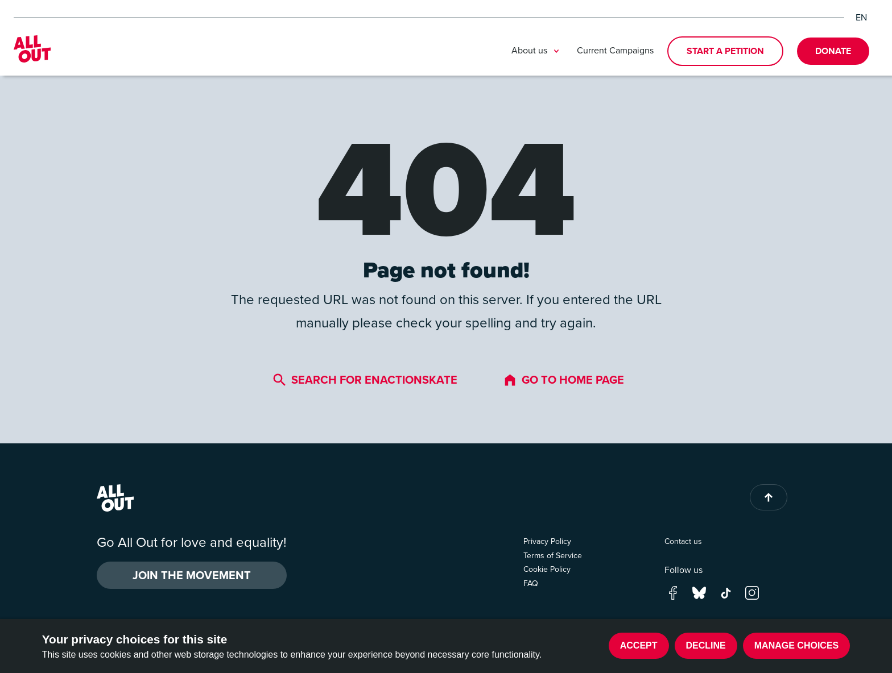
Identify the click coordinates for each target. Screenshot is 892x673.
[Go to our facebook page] (673, 591)
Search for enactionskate (364, 379)
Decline (706, 645)
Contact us (683, 541)
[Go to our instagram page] (752, 591)
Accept (639, 645)
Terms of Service (552, 556)
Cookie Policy (547, 569)
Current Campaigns (615, 50)
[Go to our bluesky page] (699, 591)
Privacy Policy (547, 541)
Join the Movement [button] (192, 575)
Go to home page (563, 379)
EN (861, 17)
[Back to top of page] (768, 497)
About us (537, 51)
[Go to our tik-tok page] (726, 591)
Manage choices (796, 645)
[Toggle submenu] (556, 51)
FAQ (530, 583)
